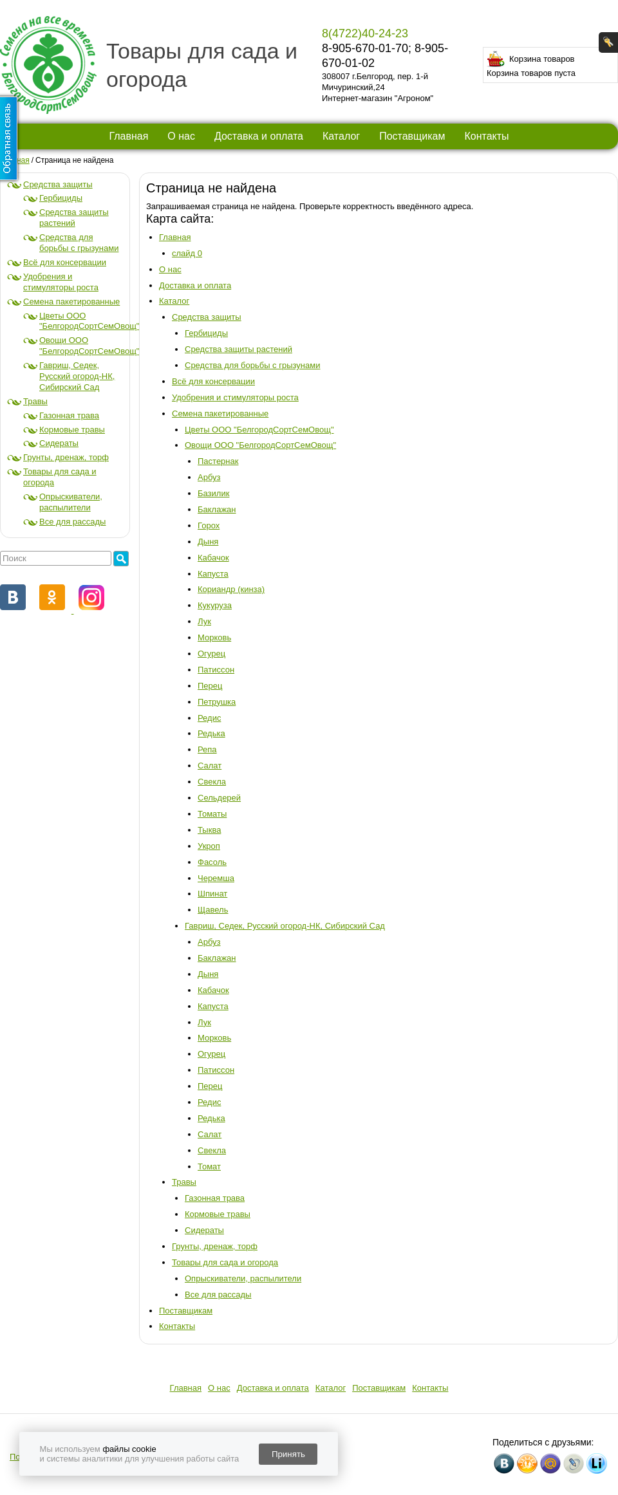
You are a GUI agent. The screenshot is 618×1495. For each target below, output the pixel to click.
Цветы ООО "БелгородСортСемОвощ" (89, 321)
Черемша (216, 878)
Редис (209, 718)
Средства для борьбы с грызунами (78, 242)
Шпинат (212, 893)
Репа (207, 749)
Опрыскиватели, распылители (70, 502)
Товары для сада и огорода (225, 1262)
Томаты (212, 814)
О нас (181, 136)
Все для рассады (72, 521)
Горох (209, 525)
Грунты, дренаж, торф (66, 457)
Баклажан (217, 509)
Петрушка (217, 702)
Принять (288, 1454)
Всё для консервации (64, 262)
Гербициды (60, 198)
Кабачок (213, 557)
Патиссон (216, 669)
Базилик (213, 493)
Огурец (211, 653)
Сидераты (59, 443)
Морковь (214, 637)
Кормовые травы (72, 429)
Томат (209, 1166)
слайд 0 (187, 253)
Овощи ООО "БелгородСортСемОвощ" (89, 345)
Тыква (209, 830)
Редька (211, 733)
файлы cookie (129, 1449)
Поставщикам (412, 136)
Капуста (213, 574)
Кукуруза (215, 605)
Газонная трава (69, 415)
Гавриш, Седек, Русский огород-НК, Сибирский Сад (77, 376)
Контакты (486, 136)
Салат (209, 765)
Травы (35, 401)
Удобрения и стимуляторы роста (60, 282)
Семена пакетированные (71, 301)
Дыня (208, 541)
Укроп (209, 846)
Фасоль (212, 862)
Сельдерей (219, 798)
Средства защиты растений (74, 217)
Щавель (213, 910)
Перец (210, 686)
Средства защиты (58, 184)
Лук (204, 621)
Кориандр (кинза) (231, 589)
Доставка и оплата (258, 136)
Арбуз (209, 477)
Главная (128, 136)
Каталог (341, 136)
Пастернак (218, 461)
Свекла (212, 781)
